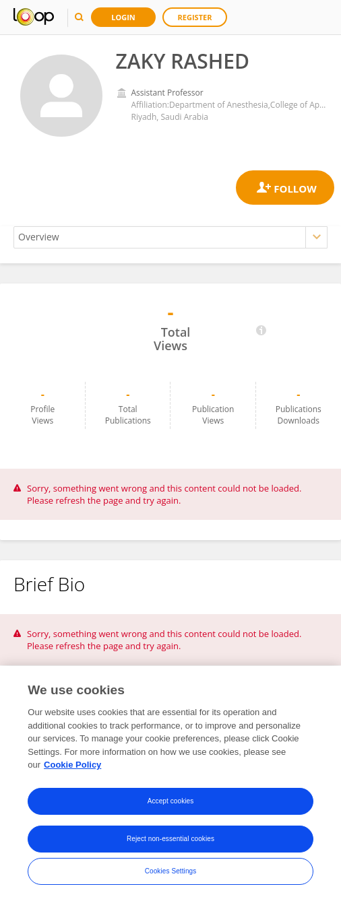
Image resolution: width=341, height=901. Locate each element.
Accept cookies (171, 801)
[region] (170, 783)
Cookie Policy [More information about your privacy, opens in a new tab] (72, 765)
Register (195, 17)
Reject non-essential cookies (170, 838)
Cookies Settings (171, 871)
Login (123, 17)
